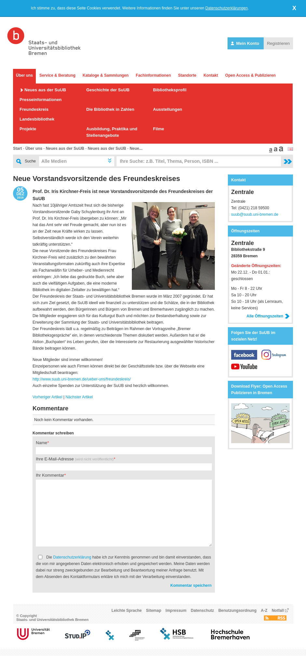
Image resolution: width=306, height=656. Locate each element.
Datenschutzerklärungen (226, 8)
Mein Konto (245, 43)
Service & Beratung (57, 75)
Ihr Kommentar (50, 475)
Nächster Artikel (79, 397)
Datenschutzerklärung (72, 557)
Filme (158, 128)
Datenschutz (202, 610)
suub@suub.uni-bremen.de (254, 214)
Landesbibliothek (37, 119)
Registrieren (278, 43)
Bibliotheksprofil (170, 89)
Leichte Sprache (127, 610)
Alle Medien (54, 161)
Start (17, 148)
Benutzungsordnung (237, 610)
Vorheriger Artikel (47, 397)
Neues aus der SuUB (45, 89)
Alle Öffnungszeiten (268, 316)
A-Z (264, 610)
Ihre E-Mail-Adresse (75, 459)
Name (41, 442)
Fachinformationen (153, 75)
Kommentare (50, 408)
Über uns (24, 75)
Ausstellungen (167, 109)
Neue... (136, 148)
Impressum (176, 610)
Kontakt (210, 75)
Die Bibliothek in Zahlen (110, 109)
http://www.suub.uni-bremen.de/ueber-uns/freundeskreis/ (82, 379)
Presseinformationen (41, 99)
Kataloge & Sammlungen (106, 75)
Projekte (28, 128)
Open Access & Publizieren (250, 75)
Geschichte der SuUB (108, 89)
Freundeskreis (34, 109)
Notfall (278, 610)
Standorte (187, 75)
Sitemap (153, 610)
